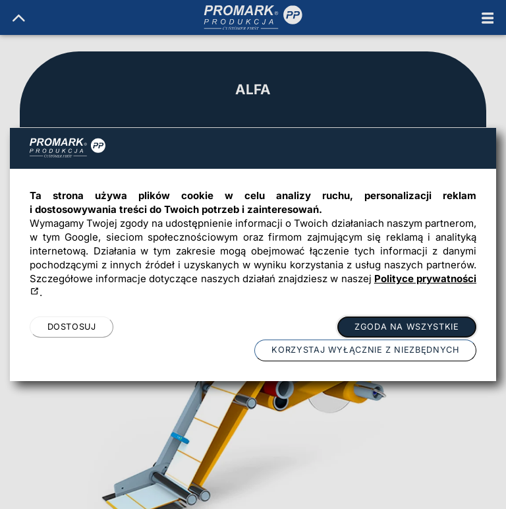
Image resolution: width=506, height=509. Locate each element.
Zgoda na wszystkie (406, 327)
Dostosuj (71, 327)
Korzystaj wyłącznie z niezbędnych (365, 350)
